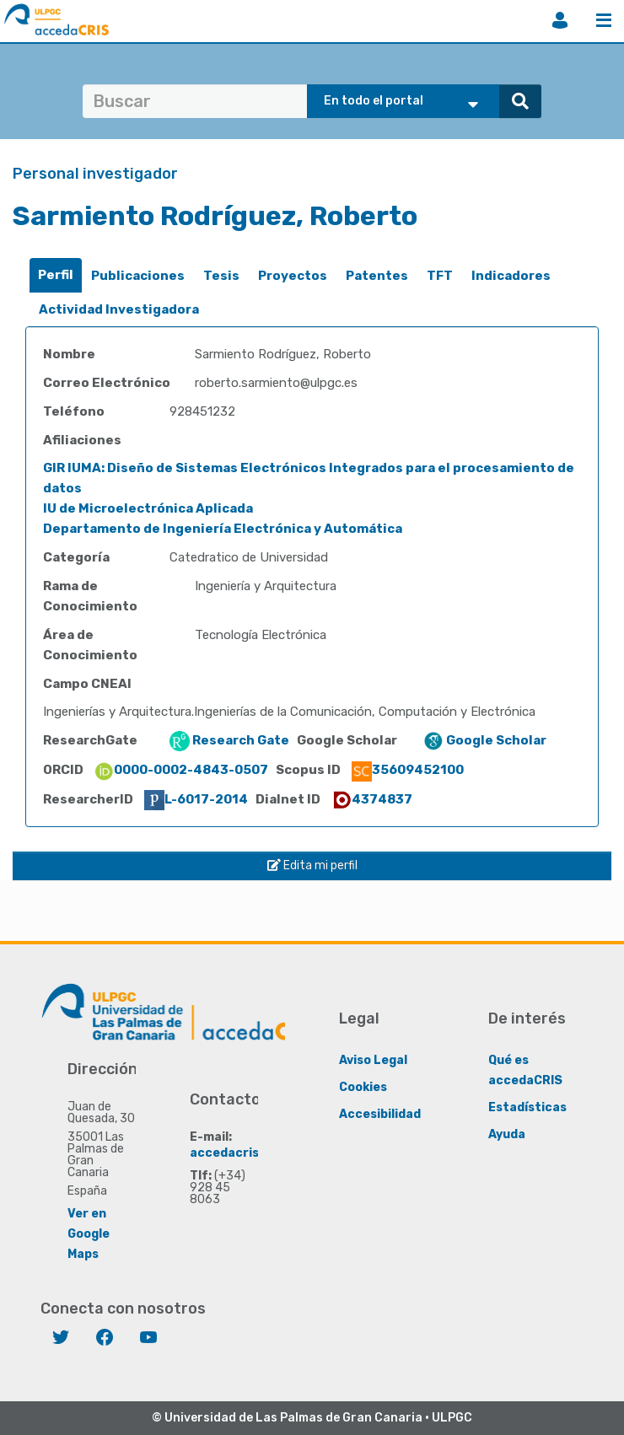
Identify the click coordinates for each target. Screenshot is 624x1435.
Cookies (363, 1087)
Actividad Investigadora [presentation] (119, 309)
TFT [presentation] (440, 275)
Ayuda (506, 1134)
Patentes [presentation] (377, 275)
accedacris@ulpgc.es (255, 1153)
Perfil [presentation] (55, 274)
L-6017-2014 (196, 799)
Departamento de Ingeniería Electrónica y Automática (222, 528)
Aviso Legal (373, 1060)
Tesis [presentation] (221, 275)
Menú (604, 20)
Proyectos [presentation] (292, 275)
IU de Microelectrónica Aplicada (148, 508)
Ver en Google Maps (88, 1234)
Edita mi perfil (312, 865)
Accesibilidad (380, 1114)
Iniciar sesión (560, 20)
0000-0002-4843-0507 (181, 769)
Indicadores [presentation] (511, 275)
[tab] (56, 275)
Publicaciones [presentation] (138, 275)
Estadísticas (527, 1107)
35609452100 (408, 769)
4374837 (371, 799)
